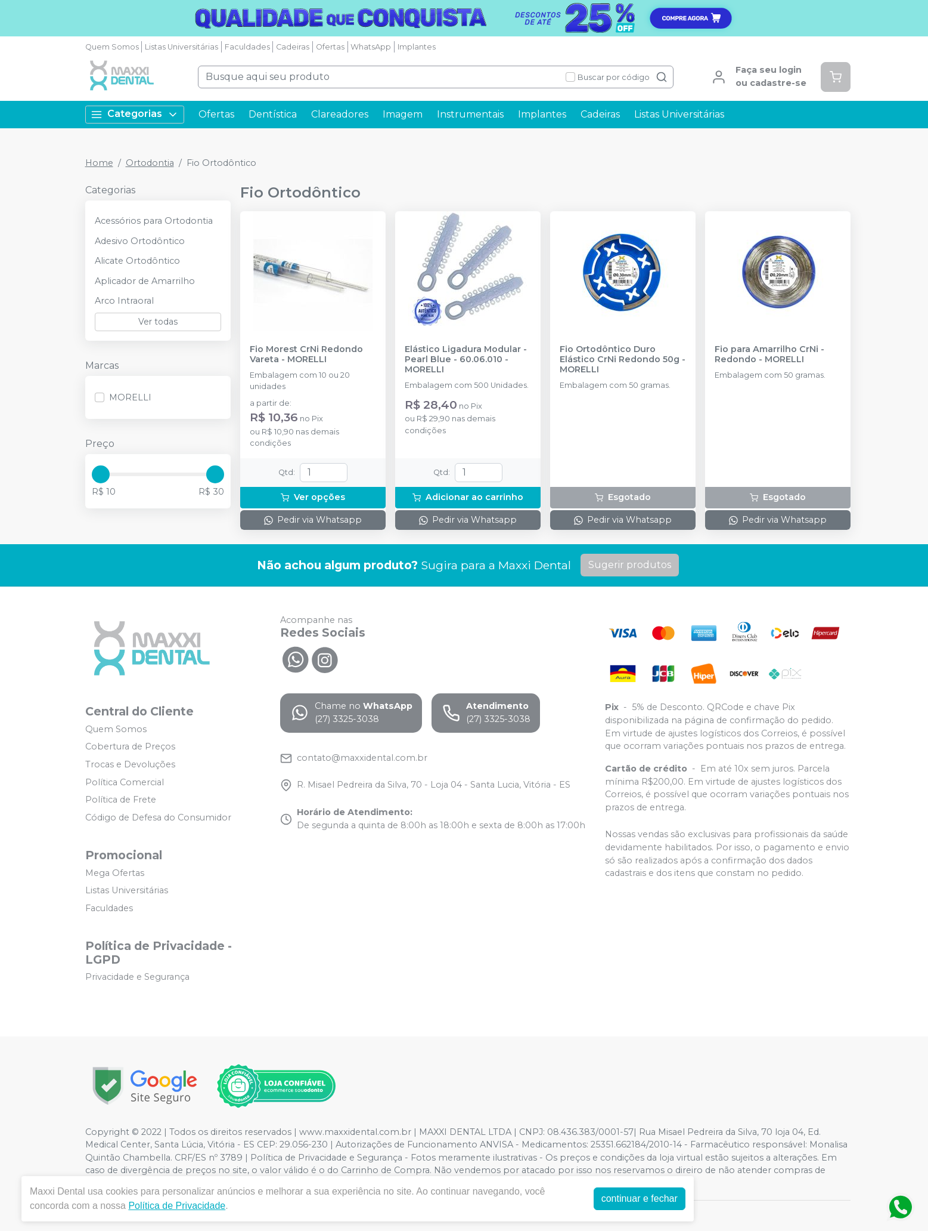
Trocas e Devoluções (130, 764)
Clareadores (339, 114)
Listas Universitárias (181, 46)
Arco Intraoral (124, 300)
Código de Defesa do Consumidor (158, 817)
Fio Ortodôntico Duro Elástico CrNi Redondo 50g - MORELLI (622, 359)
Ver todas (158, 321)
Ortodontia (150, 163)
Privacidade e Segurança (137, 977)
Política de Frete (120, 799)
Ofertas (330, 46)
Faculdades (247, 46)
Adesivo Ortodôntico (140, 241)
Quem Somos (112, 46)
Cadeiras (292, 46)
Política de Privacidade (176, 1206)
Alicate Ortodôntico (137, 260)
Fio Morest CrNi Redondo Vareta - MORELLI (306, 354)
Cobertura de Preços (130, 747)
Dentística (273, 114)
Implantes (417, 46)
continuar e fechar (639, 1198)
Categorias (135, 114)
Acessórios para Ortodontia (154, 220)
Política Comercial (124, 782)
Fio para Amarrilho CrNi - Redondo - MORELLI (769, 354)
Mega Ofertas (114, 873)
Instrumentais (470, 114)
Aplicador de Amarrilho (145, 281)
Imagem (403, 114)
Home (99, 163)
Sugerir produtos (629, 564)
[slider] (101, 474)
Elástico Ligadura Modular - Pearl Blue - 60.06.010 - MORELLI (466, 359)
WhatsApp (370, 46)
